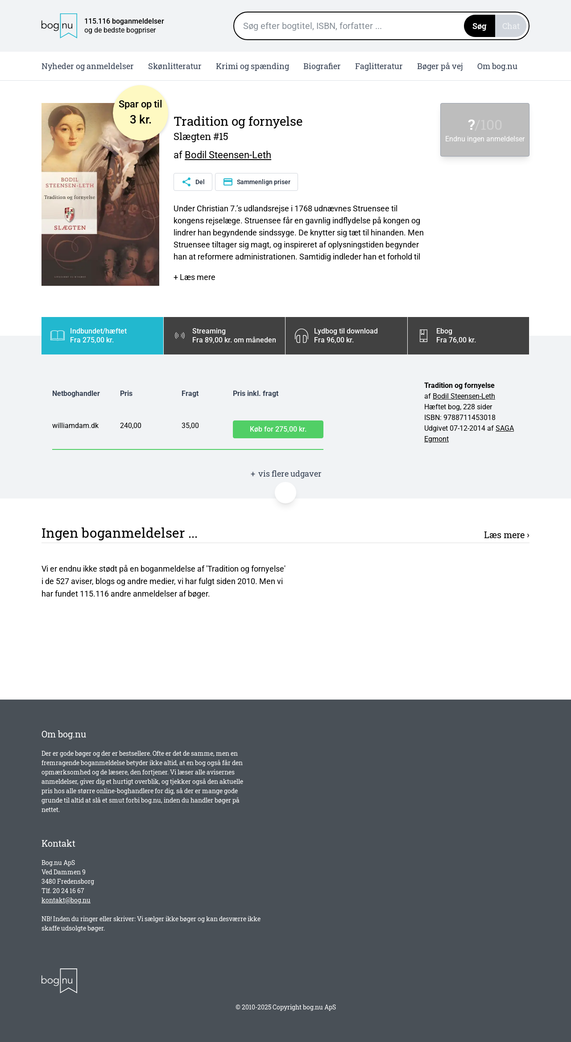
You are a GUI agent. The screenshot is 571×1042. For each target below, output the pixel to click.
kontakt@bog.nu (66, 900)
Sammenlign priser (256, 182)
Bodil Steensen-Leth (228, 155)
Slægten (192, 136)
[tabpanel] (285, 417)
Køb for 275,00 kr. (278, 429)
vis (285, 474)
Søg (479, 26)
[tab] (102, 335)
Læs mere (504, 534)
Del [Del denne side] (193, 182)
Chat (511, 26)
